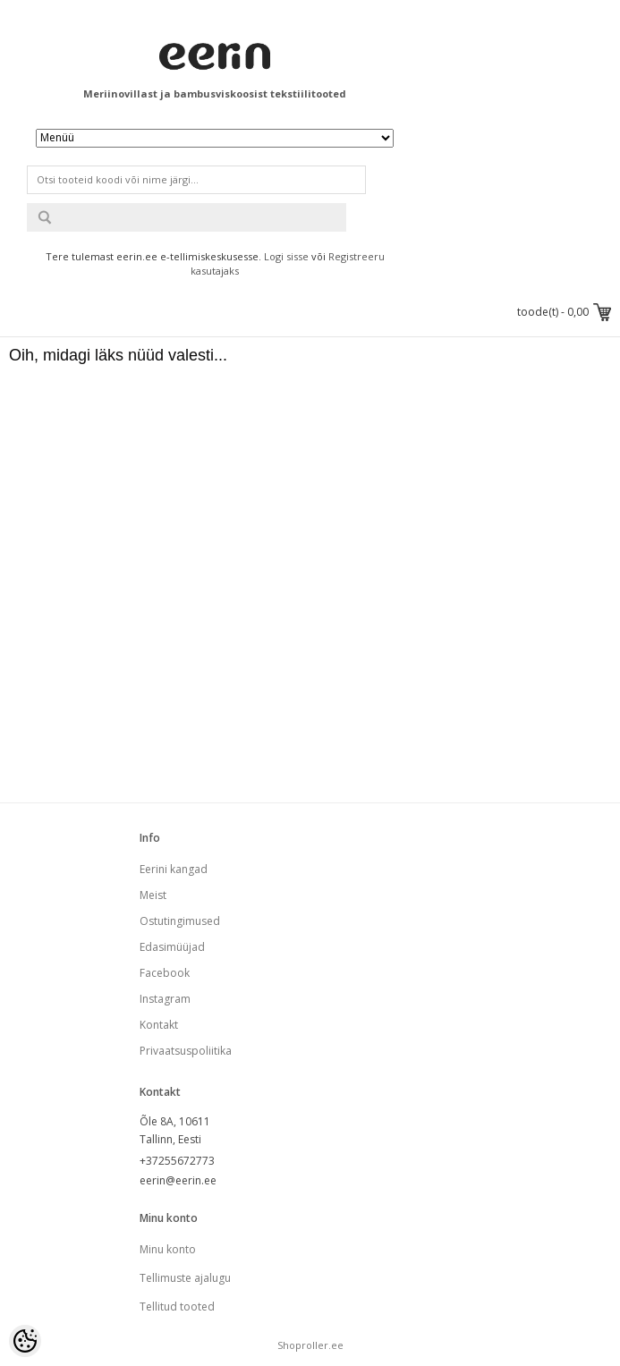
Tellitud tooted (177, 1306)
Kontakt (159, 1024)
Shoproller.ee (310, 1345)
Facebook (165, 972)
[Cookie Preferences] (25, 1341)
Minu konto (168, 1249)
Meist (153, 895)
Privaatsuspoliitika (186, 1050)
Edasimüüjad (172, 947)
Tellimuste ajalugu (185, 1277)
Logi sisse (286, 256)
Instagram (165, 998)
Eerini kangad (174, 869)
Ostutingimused (180, 921)
